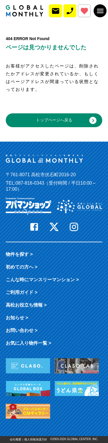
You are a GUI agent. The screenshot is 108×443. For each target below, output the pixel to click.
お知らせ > (17, 317)
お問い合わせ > (21, 330)
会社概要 (15, 439)
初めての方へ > (21, 266)
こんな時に (42, 279)
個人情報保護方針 (35, 439)
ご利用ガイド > (21, 292)
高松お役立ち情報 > (26, 305)
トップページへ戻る (66, 120)
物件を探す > (19, 254)
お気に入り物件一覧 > (28, 343)
